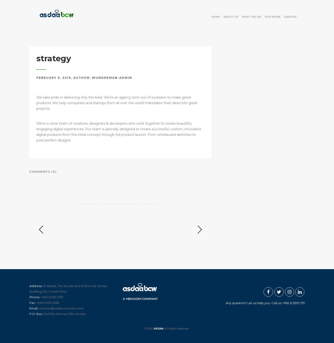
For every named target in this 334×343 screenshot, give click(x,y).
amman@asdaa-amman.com (61, 308)
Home (215, 16)
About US (231, 16)
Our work (272, 16)
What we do (251, 16)
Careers (290, 16)
